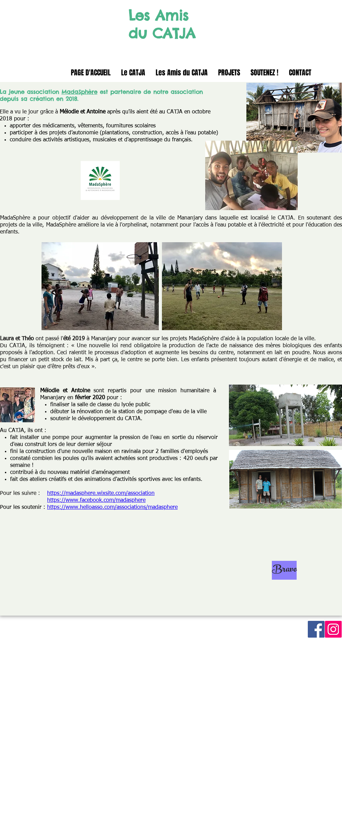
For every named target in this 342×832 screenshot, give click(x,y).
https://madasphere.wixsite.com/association (101, 493)
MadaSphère (79, 91)
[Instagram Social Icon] (333, 629)
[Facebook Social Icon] (316, 629)
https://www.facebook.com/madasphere (96, 500)
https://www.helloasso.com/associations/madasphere (112, 507)
